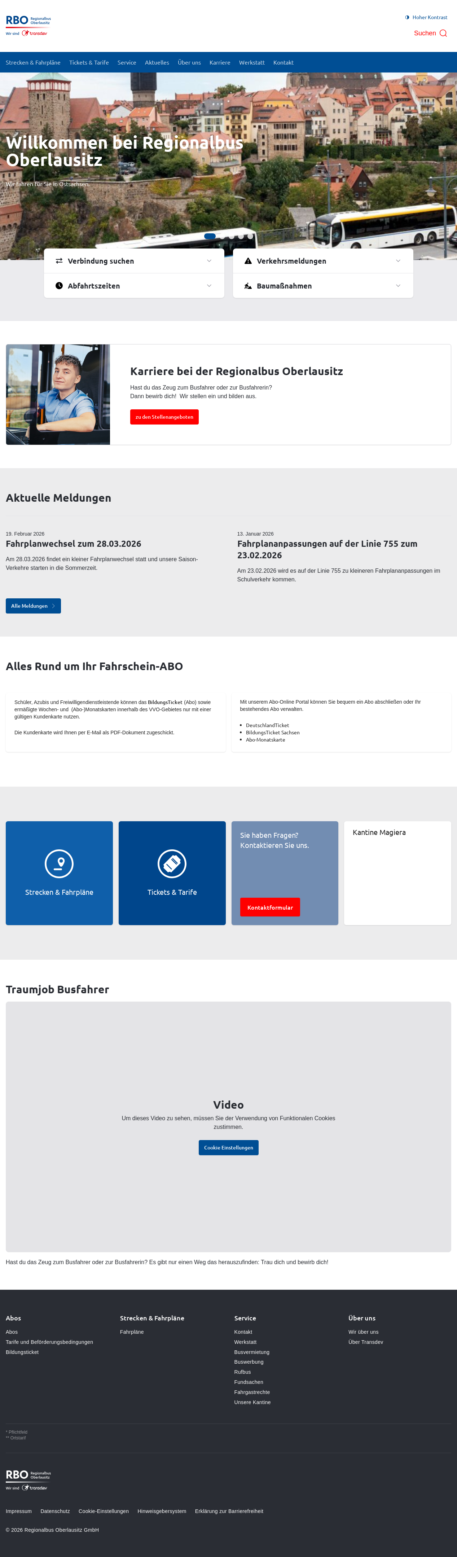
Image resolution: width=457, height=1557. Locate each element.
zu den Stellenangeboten (164, 416)
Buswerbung (249, 1362)
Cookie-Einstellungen (104, 1511)
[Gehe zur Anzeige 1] (210, 236)
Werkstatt (245, 1342)
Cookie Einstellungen (228, 1147)
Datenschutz (55, 1511)
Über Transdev (365, 1342)
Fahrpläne (132, 1332)
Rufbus (242, 1372)
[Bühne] (228, 166)
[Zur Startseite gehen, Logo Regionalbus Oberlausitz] (28, 26)
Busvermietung (252, 1352)
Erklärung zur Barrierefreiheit (229, 1511)
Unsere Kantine (252, 1402)
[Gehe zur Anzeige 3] (231, 236)
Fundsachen (249, 1382)
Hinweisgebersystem (161, 1511)
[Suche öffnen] (430, 33)
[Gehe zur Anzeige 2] (222, 236)
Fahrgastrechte (252, 1392)
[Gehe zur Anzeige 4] (241, 236)
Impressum (19, 1511)
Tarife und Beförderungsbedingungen (49, 1342)
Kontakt (243, 1332)
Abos (12, 1332)
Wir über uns (363, 1332)
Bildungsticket (22, 1352)
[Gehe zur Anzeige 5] (250, 236)
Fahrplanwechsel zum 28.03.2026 (73, 543)
